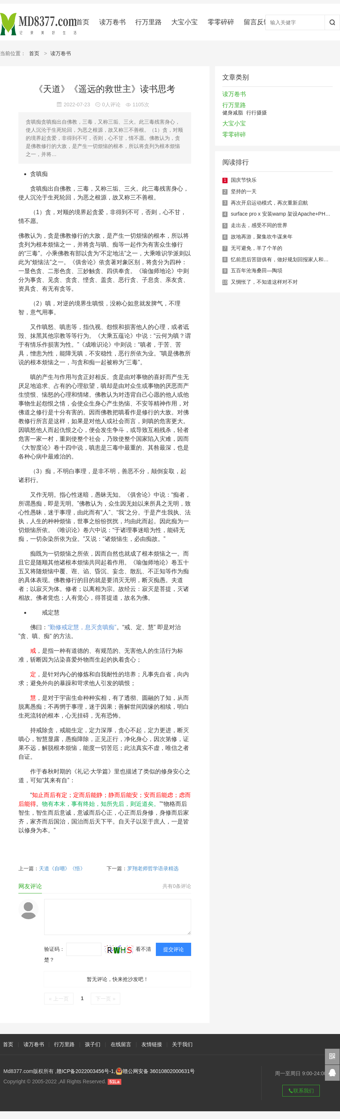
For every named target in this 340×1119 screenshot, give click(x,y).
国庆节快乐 (244, 180)
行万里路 (148, 22)
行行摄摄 (256, 113)
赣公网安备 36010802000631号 (155, 1071)
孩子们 (92, 1044)
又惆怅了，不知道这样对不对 (264, 282)
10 (224, 282)
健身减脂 (232, 113)
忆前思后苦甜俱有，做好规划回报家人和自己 (282, 259)
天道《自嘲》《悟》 (62, 868)
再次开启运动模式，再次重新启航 (269, 203)
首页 (82, 22)
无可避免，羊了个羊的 (256, 248)
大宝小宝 (184, 22)
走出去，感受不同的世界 (259, 225)
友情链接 (152, 1044)
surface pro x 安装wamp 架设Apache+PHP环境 (285, 214)
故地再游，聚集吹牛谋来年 (262, 237)
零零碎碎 (221, 22)
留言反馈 (257, 22)
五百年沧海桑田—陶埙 (256, 270)
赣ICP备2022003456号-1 (85, 1071)
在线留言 (121, 1044)
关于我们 (182, 1044)
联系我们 (301, 1091)
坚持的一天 (244, 191)
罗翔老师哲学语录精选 (153, 868)
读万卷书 (112, 22)
